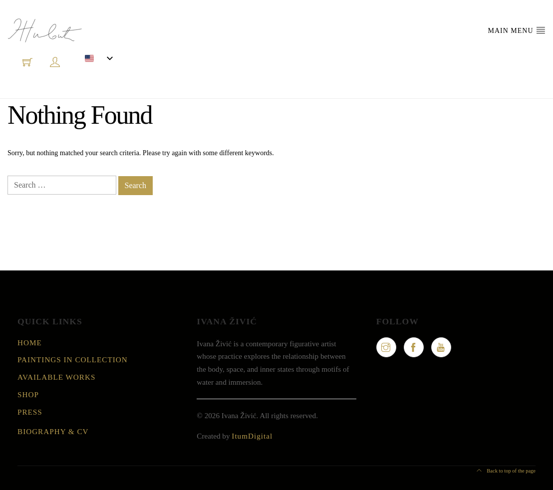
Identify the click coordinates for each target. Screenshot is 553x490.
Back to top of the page (506, 471)
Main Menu (517, 29)
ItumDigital (252, 436)
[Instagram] (386, 347)
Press (29, 412)
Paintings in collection (72, 359)
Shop (28, 394)
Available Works (56, 377)
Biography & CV (53, 431)
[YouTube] (441, 347)
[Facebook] (414, 347)
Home (29, 342)
